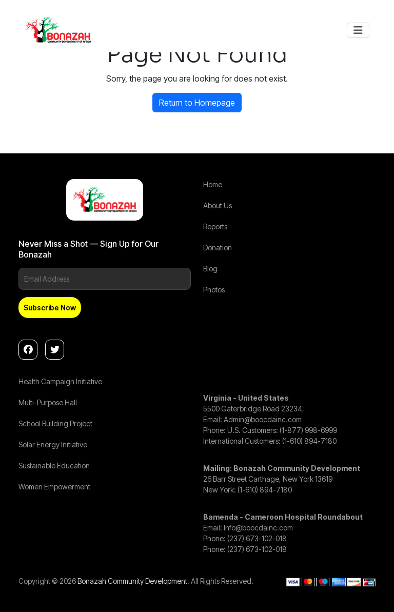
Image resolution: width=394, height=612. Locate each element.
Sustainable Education (54, 465)
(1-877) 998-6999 (308, 430)
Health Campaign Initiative (60, 381)
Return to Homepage (197, 102)
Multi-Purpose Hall (47, 402)
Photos (214, 289)
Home (212, 184)
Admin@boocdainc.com (263, 419)
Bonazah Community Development (132, 581)
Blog (210, 268)
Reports (215, 226)
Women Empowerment (54, 486)
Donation (217, 247)
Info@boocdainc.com (258, 527)
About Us (217, 205)
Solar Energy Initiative (52, 444)
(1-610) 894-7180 (309, 441)
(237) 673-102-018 (257, 538)
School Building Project (55, 423)
